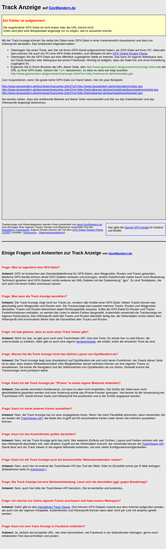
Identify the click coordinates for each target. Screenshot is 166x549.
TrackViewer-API (32, 418)
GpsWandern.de (62, 8)
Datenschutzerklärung (51, 232)
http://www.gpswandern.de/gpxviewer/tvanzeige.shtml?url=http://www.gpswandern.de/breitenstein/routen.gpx (72, 86)
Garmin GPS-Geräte (136, 227)
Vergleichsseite (86, 341)
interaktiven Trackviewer (15, 229)
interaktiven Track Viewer (54, 507)
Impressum (30, 232)
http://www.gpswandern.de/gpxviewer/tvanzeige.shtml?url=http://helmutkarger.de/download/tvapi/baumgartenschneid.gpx (80, 89)
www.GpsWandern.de (89, 224)
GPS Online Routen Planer (130, 53)
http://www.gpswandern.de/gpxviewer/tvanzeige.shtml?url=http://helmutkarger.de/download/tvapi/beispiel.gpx (72, 93)
